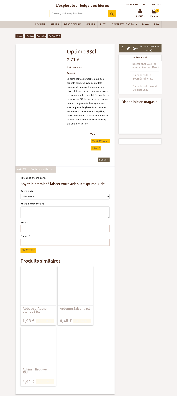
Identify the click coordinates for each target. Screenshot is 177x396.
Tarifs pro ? (133, 4)
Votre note (27, 190)
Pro (156, 24)
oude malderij (101, 141)
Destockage (72, 24)
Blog (145, 24)
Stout (96, 148)
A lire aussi (140, 57)
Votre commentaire (32, 203)
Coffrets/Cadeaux (124, 24)
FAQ (145, 4)
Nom (24, 222)
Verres (90, 24)
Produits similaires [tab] (42, 169)
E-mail (25, 236)
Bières (55, 24)
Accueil (40, 24)
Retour (104, 159)
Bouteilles (41, 36)
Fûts (103, 24)
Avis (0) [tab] (21, 169)
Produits (30, 36)
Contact (156, 4)
